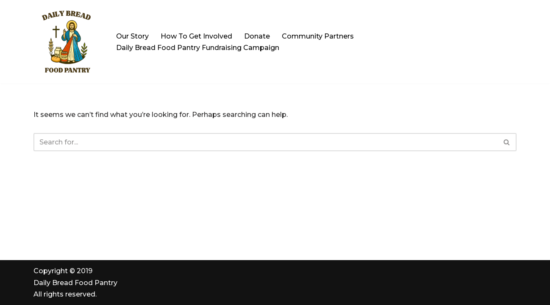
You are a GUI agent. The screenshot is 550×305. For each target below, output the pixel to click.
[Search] (265, 142)
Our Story (132, 36)
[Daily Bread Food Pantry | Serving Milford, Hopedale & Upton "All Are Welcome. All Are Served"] (67, 42)
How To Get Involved (196, 36)
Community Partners (318, 36)
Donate (257, 36)
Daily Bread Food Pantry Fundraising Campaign (197, 48)
